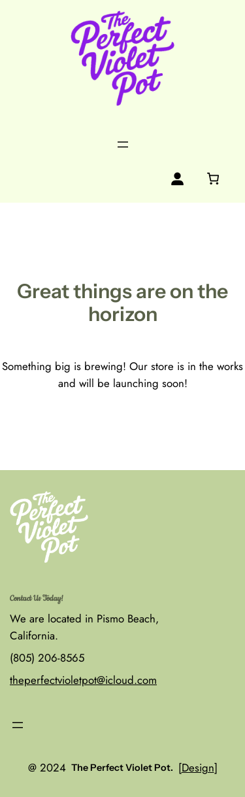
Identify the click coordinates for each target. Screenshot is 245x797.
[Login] (177, 178)
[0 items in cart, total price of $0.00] (212, 178)
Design (198, 767)
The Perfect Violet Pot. (122, 767)
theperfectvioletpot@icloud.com (83, 680)
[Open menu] (123, 144)
